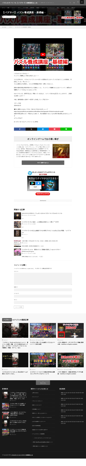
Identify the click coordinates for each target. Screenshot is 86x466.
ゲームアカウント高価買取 (38, 441)
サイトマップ (35, 404)
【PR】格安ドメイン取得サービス (40, 453)
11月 (63, 408)
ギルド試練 (27, 7)
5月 (73, 406)
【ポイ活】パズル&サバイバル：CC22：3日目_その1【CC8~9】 (40, 243)
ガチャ (21, 7)
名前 (16, 289)
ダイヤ (47, 7)
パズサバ (13, 18)
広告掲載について (36, 417)
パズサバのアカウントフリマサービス (43, 445)
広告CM (69, 7)
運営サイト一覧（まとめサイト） (40, 421)
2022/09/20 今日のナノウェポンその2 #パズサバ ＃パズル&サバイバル (42, 215)
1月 (65, 400)
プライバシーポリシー (37, 409)
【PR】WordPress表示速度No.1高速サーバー (43, 449)
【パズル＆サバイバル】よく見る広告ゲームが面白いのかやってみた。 (15, 378)
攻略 (9, 7)
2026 (62, 400)
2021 (62, 429)
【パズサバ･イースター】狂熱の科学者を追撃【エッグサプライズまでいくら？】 (42, 380)
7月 (77, 406)
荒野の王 (80, 7)
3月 (69, 400)
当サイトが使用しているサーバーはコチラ (42, 425)
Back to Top (43, 391)
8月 (79, 406)
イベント (14, 7)
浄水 (74, 7)
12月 (66, 408)
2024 (62, 412)
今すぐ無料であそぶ (43, 164)
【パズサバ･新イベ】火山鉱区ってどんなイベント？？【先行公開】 (42, 345)
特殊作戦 (35, 7)
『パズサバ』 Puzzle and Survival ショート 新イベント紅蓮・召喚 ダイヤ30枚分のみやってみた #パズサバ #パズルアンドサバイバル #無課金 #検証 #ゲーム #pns (14, 349)
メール (16, 295)
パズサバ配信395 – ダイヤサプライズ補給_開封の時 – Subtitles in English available (71, 347)
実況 (63, 7)
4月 (71, 400)
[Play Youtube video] (43, 56)
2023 (62, 418)
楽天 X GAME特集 (36, 433)
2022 (62, 423)
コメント (16, 273)
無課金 (41, 7)
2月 (67, 400)
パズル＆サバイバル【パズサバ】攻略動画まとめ (22, 462)
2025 (62, 406)
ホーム (3, 7)
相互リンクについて (37, 413)
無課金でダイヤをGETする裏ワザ (40, 437)
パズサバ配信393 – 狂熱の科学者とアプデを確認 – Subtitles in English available (71, 380)
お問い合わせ (35, 400)
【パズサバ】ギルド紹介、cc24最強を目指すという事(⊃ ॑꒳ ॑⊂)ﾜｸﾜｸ (40, 224)
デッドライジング (55, 7)
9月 (81, 406)
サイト (15, 301)
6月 (75, 406)
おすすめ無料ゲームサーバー (39, 429)
